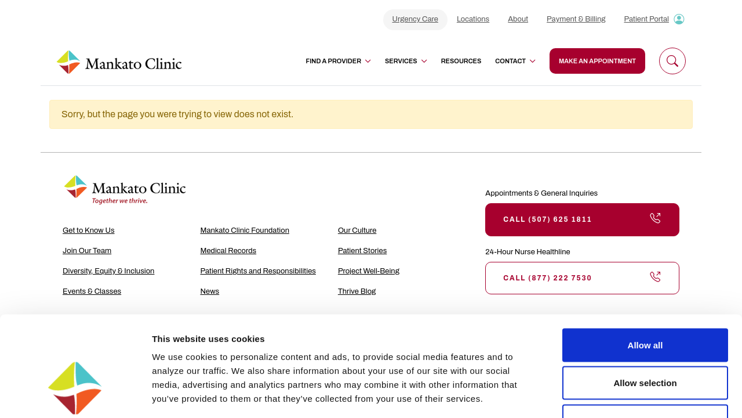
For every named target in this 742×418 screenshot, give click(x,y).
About (518, 19)
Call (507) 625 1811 (582, 219)
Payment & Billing (576, 19)
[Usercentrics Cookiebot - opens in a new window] (75, 395)
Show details (608, 395)
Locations (473, 19)
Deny (645, 342)
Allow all (645, 266)
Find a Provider (338, 60)
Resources (461, 60)
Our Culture (357, 230)
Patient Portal (646, 19)
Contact (515, 60)
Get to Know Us (89, 230)
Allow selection (644, 304)
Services (406, 60)
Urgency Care (415, 19)
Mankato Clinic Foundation (244, 230)
